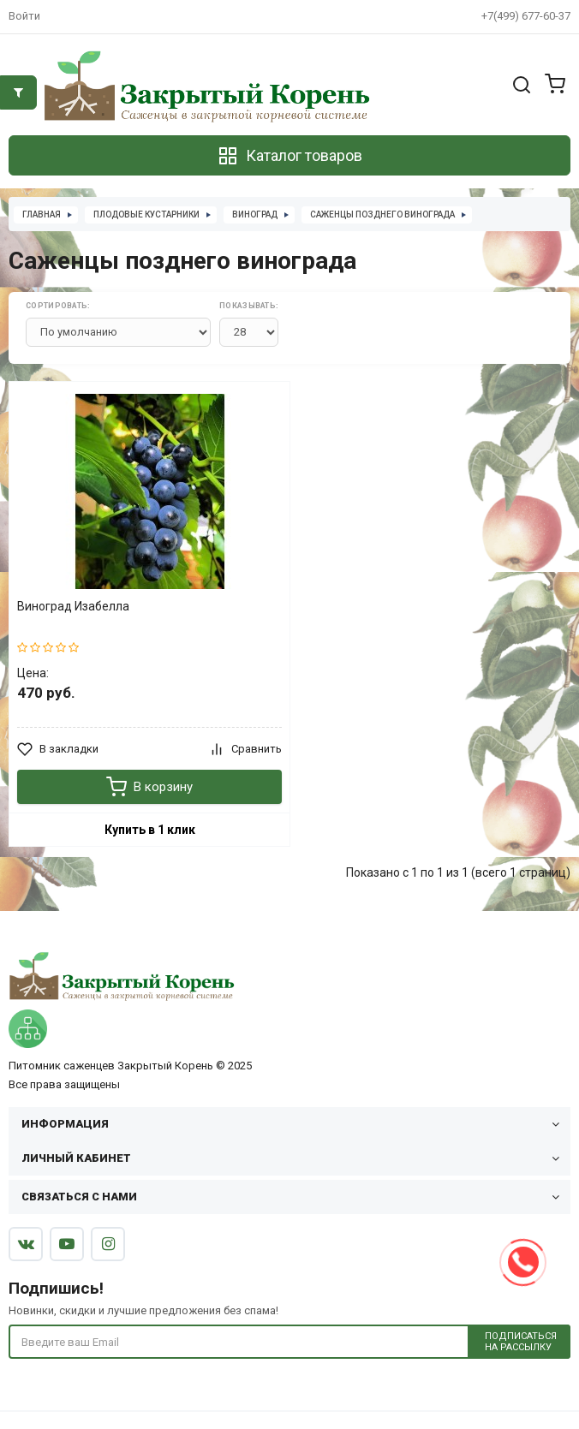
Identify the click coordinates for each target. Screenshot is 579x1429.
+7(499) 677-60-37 (525, 15)
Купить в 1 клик (149, 830)
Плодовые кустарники (146, 214)
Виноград (255, 214)
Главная (41, 214)
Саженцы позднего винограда (382, 214)
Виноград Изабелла (73, 606)
